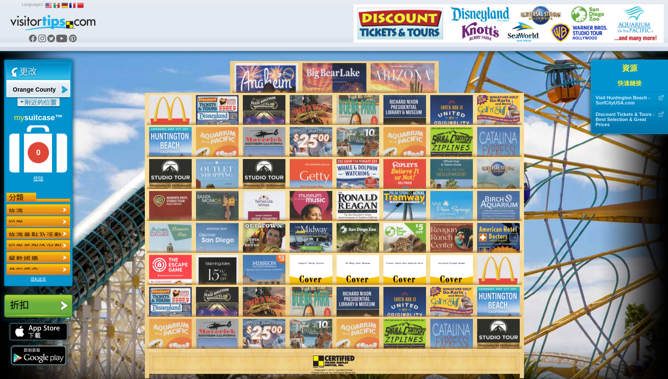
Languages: (33, 4)
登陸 (38, 179)
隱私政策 (38, 279)
